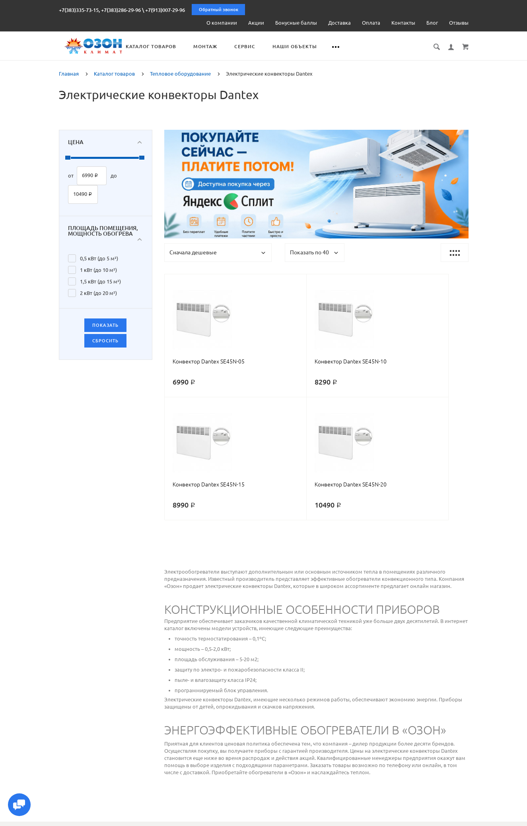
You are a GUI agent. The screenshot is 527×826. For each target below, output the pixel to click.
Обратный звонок (218, 9)
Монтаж (242, 46)
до (114, 175)
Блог (432, 22)
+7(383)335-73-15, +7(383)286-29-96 (100, 10)
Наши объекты (331, 46)
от (71, 175)
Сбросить (105, 340)
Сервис (281, 46)
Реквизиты (330, 819)
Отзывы (459, 22)
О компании (221, 22)
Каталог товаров (187, 46)
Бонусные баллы (296, 22)
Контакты (403, 22)
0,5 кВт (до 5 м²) (99, 257)
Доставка (339, 22)
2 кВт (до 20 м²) (98, 292)
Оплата (371, 22)
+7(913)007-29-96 (165, 10)
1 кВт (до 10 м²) (98, 269)
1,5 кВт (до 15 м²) (100, 280)
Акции (256, 22)
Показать (105, 324)
